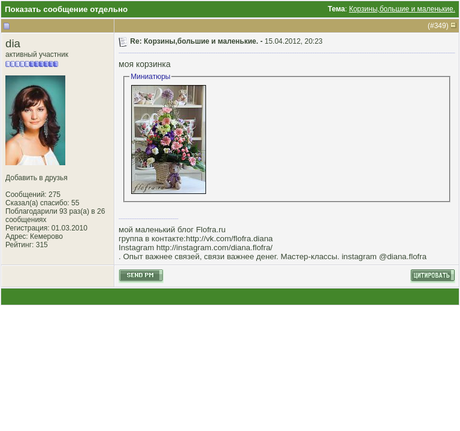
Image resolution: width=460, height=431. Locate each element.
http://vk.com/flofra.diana (229, 238)
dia (12, 43)
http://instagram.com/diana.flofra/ (214, 247)
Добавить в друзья (36, 178)
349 (440, 26)
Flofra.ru (211, 229)
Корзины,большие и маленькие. (402, 9)
